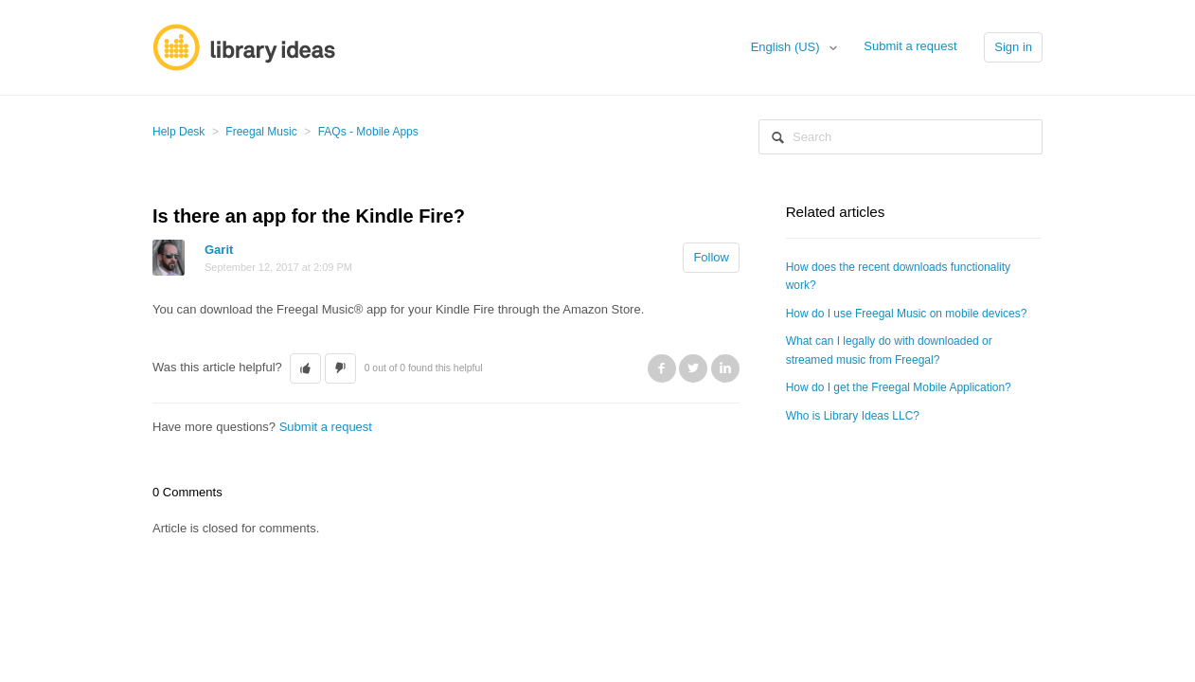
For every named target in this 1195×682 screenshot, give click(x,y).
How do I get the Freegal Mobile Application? (898, 387)
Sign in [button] (1013, 47)
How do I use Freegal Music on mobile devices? (906, 313)
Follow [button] (711, 257)
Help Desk (178, 131)
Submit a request (910, 46)
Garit (219, 249)
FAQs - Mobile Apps (368, 131)
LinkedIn (725, 368)
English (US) (787, 47)
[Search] (900, 136)
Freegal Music (260, 131)
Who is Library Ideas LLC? (852, 415)
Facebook (662, 368)
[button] (305, 368)
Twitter (693, 368)
